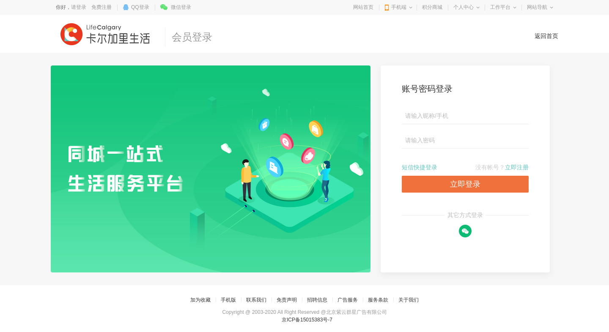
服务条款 (378, 300)
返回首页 (546, 36)
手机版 (228, 300)
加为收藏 (200, 300)
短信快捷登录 (419, 167)
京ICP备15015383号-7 (307, 320)
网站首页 (363, 7)
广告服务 (347, 300)
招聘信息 (317, 300)
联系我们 (256, 300)
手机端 (398, 7)
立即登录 (465, 184)
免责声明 (287, 300)
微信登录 (181, 7)
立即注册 (517, 167)
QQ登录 (140, 7)
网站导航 (537, 7)
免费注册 (101, 7)
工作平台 (500, 7)
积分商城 (432, 7)
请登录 (78, 7)
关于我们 (408, 300)
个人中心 (463, 7)
